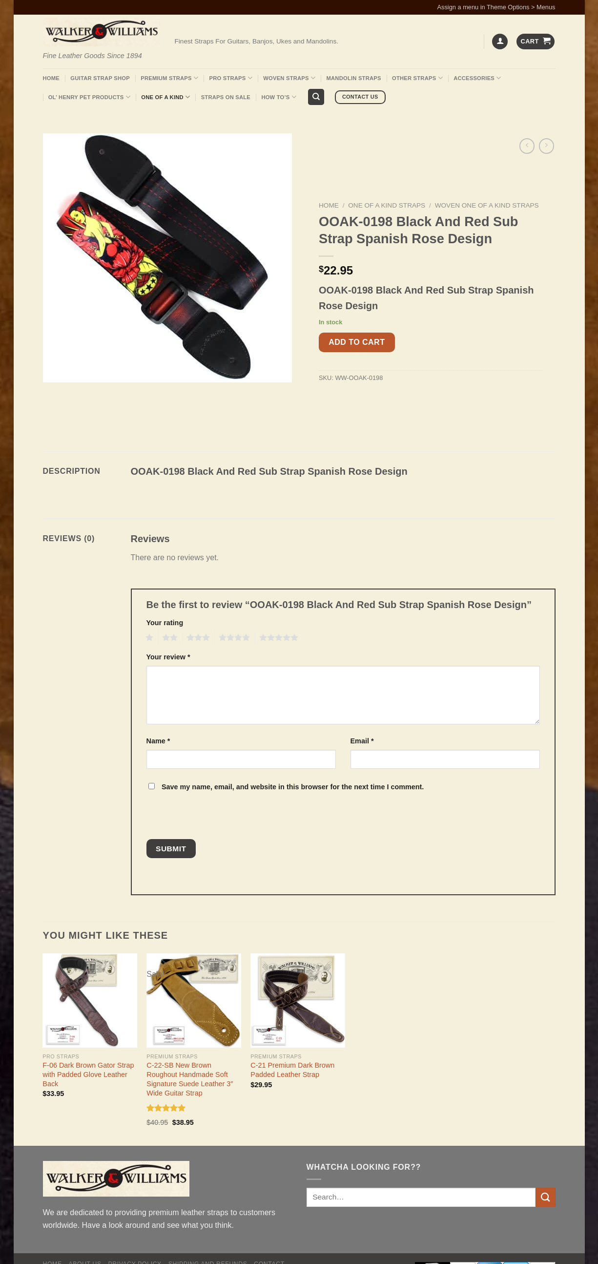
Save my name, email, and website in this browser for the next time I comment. (293, 787)
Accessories (477, 78)
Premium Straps (169, 78)
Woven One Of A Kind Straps (487, 205)
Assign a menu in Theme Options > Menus (496, 7)
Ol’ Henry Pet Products (89, 97)
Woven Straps (289, 78)
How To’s (278, 97)
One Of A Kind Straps (386, 205)
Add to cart (357, 342)
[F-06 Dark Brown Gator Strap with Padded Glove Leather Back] (89, 1000)
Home (51, 78)
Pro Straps (230, 78)
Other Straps (417, 78)
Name (158, 741)
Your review (168, 657)
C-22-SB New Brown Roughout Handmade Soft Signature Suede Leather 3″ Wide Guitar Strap (189, 1078)
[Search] (316, 97)
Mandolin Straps (354, 78)
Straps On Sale (225, 97)
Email (362, 741)
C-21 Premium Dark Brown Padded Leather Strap (292, 1069)
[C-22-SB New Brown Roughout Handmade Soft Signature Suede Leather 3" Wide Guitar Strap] (193, 1000)
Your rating (165, 623)
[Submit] (545, 1197)
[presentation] (212, 818)
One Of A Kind (165, 97)
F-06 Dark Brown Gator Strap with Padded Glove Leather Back (88, 1074)
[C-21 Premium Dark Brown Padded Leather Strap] (297, 1000)
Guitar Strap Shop (100, 78)
